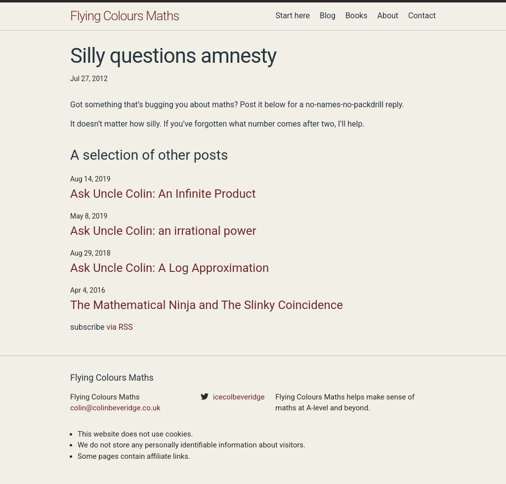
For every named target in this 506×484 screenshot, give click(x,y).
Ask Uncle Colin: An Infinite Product (163, 194)
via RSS (119, 327)
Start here (292, 15)
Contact (422, 15)
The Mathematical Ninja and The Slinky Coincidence (206, 305)
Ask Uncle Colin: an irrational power (163, 231)
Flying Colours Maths (124, 15)
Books (356, 15)
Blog (328, 15)
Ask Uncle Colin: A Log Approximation (169, 268)
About (387, 15)
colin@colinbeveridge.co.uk (115, 407)
